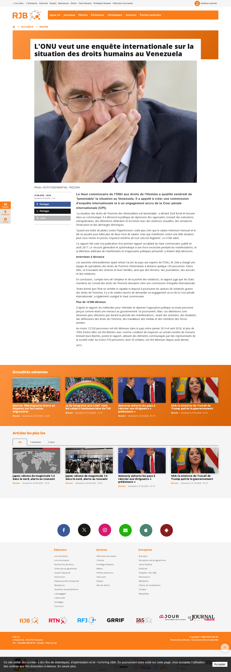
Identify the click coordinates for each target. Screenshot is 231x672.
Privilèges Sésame (102, 3)
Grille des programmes (65, 568)
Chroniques (115, 15)
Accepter (220, 664)
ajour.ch (55, 15)
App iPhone (146, 530)
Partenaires (144, 577)
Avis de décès (103, 585)
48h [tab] (20, 442)
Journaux (69, 15)
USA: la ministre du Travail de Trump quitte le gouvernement (192, 407)
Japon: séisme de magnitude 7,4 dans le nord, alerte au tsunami (34, 477)
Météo (100, 568)
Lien (40, 218)
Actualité (27, 26)
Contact (142, 589)
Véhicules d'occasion (123, 3)
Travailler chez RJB (147, 573)
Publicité (143, 568)
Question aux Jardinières (66, 589)
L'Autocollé (59, 598)
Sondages (59, 602)
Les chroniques (61, 560)
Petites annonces (105, 573)
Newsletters (125, 530)
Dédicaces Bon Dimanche (66, 581)
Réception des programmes (152, 560)
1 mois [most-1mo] (51, 442)
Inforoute (43, 3)
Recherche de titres (64, 564)
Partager (42, 204)
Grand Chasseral (62, 573)
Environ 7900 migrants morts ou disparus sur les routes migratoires (34, 408)
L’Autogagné (60, 593)
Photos (83, 15)
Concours (59, 606)
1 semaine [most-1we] (35, 442)
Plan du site (51, 643)
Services (131, 15)
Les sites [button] (18, 3)
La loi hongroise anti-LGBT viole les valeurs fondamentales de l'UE (88, 407)
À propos (143, 556)
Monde (43, 26)
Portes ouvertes (150, 15)
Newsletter (144, 593)
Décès (74, 3)
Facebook (63, 530)
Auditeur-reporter (206, 3)
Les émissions (61, 556)
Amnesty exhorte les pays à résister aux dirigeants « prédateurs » (136, 408)
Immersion (59, 577)
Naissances (63, 3)
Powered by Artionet (180, 640)
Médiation (144, 581)
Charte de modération (149, 585)
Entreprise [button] (31, 3)
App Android (166, 530)
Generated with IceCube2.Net (204, 640)
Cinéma (100, 560)
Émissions (97, 15)
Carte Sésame (85, 3)
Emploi (53, 3)
